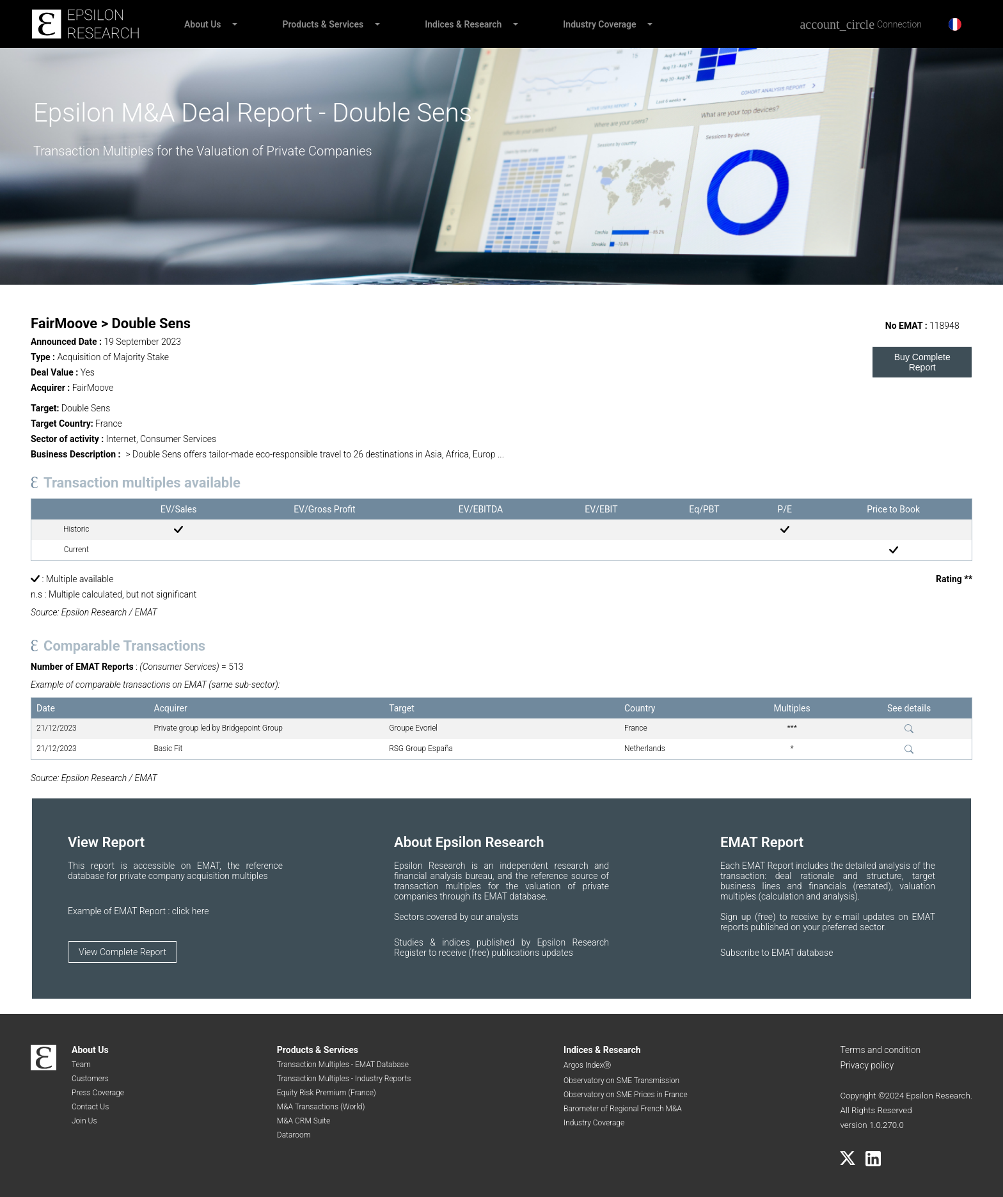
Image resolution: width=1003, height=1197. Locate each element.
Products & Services (323, 24)
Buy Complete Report (922, 362)
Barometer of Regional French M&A (623, 1108)
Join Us (84, 1120)
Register (411, 952)
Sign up (737, 917)
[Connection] (860, 24)
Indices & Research (463, 24)
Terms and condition (880, 1050)
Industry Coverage (599, 24)
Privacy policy (867, 1065)
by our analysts (489, 917)
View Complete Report (122, 952)
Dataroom (294, 1134)
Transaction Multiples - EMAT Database (343, 1064)
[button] (234, 24)
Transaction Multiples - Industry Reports (344, 1078)
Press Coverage (98, 1092)
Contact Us (90, 1106)
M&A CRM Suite (303, 1120)
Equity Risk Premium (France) (326, 1092)
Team (81, 1064)
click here (190, 911)
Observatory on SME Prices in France (626, 1094)
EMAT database (802, 952)
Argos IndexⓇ (587, 1065)
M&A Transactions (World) (321, 1106)
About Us (202, 24)
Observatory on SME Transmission (621, 1080)
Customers (90, 1078)
